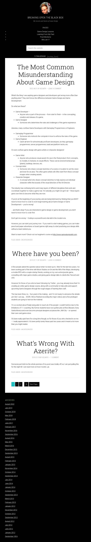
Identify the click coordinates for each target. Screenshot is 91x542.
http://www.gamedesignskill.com (65, 235)
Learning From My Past (45, 34)
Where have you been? (45, 253)
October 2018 (10, 412)
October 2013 (10, 491)
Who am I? (46, 40)
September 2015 (11, 453)
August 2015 (9, 457)
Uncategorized (27, 240)
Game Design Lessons (45, 32)
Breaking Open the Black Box (45, 17)
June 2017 (9, 423)
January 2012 (10, 533)
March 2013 (9, 499)
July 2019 (8, 408)
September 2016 (11, 434)
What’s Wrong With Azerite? (45, 347)
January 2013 (10, 506)
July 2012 (8, 525)
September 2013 (11, 495)
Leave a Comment (54, 88)
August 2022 (9, 404)
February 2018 (10, 419)
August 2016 (9, 438)
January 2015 (10, 465)
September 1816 (11, 536)
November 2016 (11, 431)
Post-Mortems (45, 37)
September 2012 (11, 517)
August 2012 (9, 521)
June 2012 (9, 529)
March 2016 (9, 446)
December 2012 (11, 510)
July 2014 (8, 480)
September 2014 (11, 476)
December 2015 (11, 449)
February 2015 (10, 461)
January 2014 (10, 487)
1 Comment (55, 357)
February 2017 (10, 427)
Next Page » (34, 384)
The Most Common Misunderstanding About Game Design (45, 74)
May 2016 (8, 442)
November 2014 (11, 468)
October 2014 (10, 472)
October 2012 (10, 514)
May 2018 (8, 415)
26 (26, 384)
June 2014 (9, 483)
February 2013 (10, 502)
